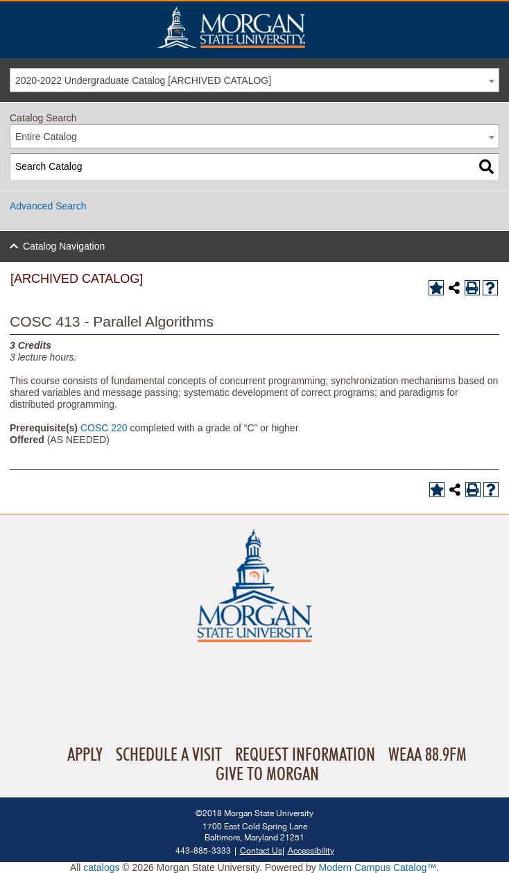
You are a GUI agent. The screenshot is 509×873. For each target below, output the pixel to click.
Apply (85, 755)
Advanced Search (48, 205)
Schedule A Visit (169, 755)
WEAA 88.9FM (427, 755)
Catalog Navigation (64, 246)
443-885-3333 (203, 850)
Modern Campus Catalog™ (378, 867)
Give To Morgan (267, 775)
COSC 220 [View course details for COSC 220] (104, 427)
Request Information (305, 755)
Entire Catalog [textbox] (46, 136)
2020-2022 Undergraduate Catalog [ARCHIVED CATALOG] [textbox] (143, 80)
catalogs (101, 867)
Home (261, 27)
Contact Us (261, 850)
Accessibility (311, 850)
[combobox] (254, 80)
